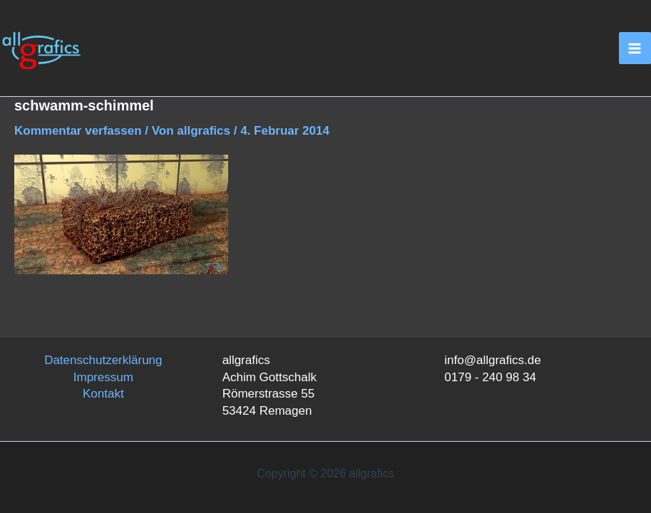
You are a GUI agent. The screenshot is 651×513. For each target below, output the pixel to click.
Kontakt (103, 393)
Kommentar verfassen (78, 131)
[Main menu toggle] (635, 48)
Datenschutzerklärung (103, 360)
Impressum (103, 377)
